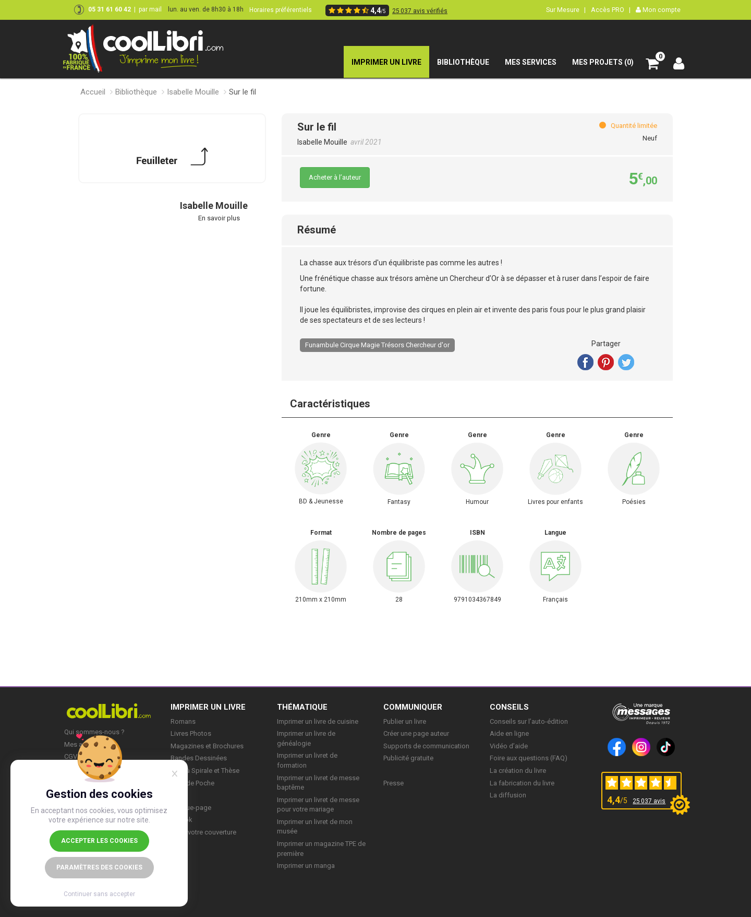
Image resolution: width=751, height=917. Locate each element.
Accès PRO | (611, 10)
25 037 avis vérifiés (419, 11)
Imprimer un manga (306, 865)
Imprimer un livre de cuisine (317, 721)
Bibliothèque (136, 92)
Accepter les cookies (99, 840)
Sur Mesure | (566, 10)
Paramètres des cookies (99, 867)
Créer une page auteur (416, 733)
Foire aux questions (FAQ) (528, 758)
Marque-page (191, 808)
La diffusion (508, 795)
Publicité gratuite (408, 758)
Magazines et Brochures (207, 746)
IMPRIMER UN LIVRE (208, 707)
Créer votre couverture (203, 832)
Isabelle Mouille (193, 92)
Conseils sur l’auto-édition (529, 721)
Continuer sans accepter (99, 894)
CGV (70, 756)
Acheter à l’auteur (335, 177)
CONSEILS (509, 707)
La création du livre (518, 770)
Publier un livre (404, 721)
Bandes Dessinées (199, 758)
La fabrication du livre (522, 783)
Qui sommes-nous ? (94, 732)
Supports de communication (426, 746)
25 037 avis (649, 801)
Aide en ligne (509, 733)
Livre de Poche (192, 783)
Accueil (92, 92)
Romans (183, 721)
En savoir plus (219, 218)
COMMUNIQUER (412, 707)
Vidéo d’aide (509, 746)
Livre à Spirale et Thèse (205, 770)
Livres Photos (191, 733)
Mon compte (658, 10)
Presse (393, 783)
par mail (150, 9)
